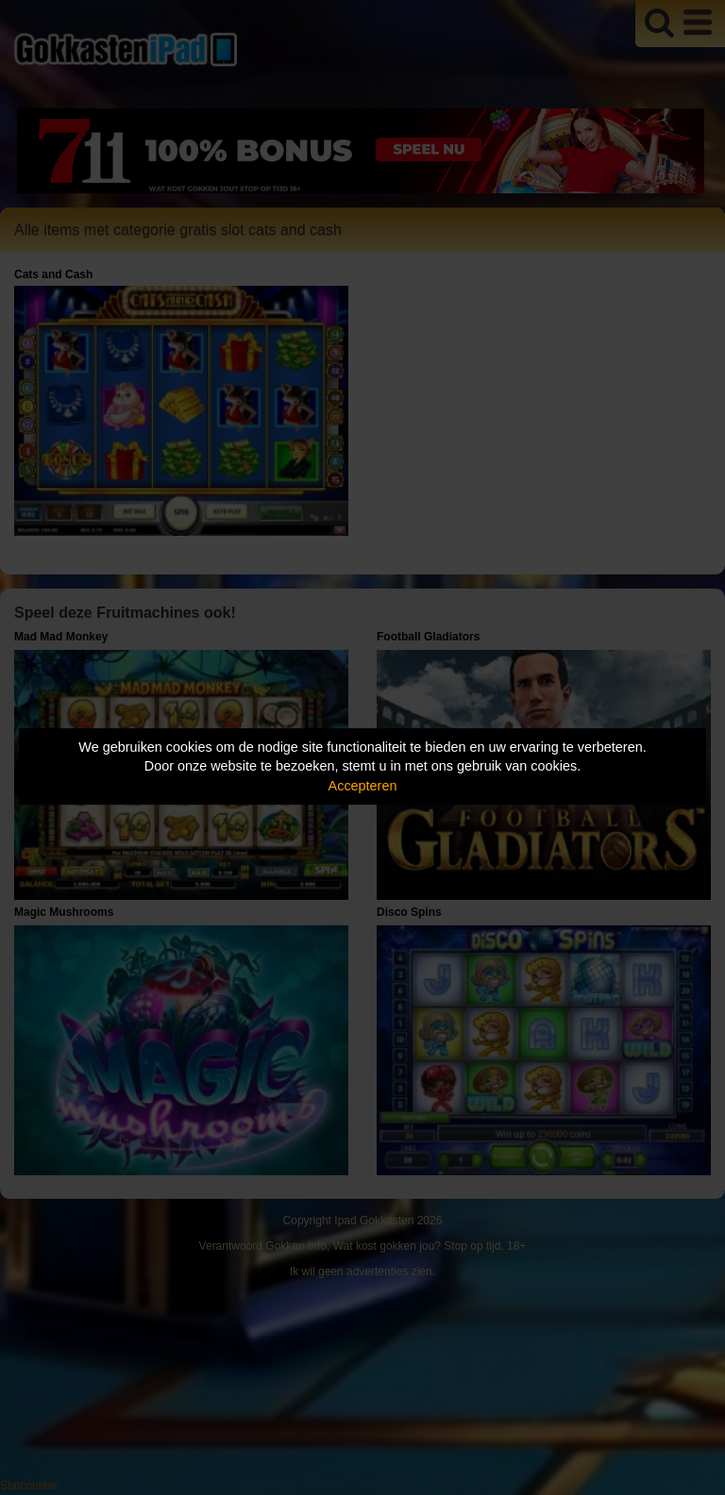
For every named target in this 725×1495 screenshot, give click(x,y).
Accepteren (363, 785)
